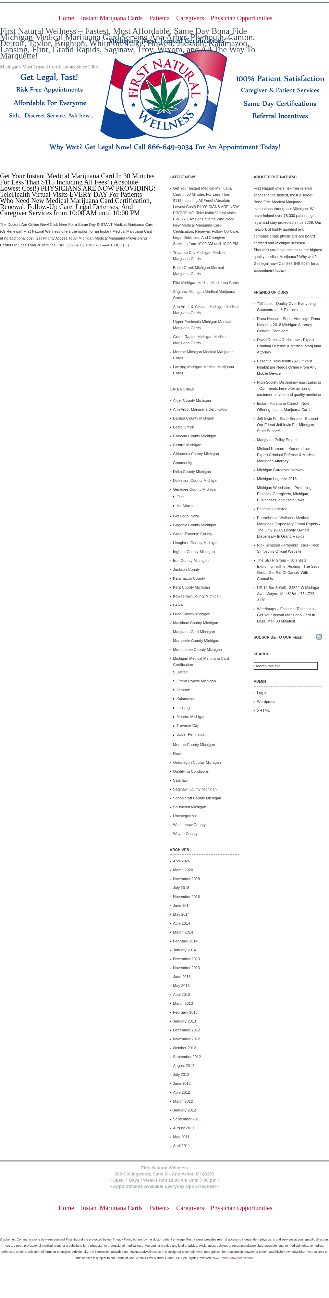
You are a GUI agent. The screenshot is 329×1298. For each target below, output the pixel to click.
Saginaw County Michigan (195, 789)
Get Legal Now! (186, 516)
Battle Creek (183, 427)
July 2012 (181, 1074)
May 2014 (181, 914)
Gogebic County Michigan (194, 525)
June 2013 (182, 977)
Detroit (181, 672)
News (178, 753)
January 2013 (184, 1021)
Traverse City (187, 725)
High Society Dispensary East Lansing (289, 382)
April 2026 (181, 861)
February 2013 (185, 1012)
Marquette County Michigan (196, 641)
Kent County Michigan (191, 587)
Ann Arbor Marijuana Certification (200, 409)
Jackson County (186, 569)
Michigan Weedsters (274, 488)
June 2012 (182, 1083)
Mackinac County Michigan (195, 623)
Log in (262, 693)
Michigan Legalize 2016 (277, 479)
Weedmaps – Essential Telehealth (285, 609)
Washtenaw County (189, 825)
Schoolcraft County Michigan (197, 798)
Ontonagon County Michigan (197, 762)
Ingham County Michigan (194, 552)
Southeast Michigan (189, 807)
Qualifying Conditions (191, 771)
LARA (178, 605)
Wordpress (266, 701)
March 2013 (183, 1003)
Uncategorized (185, 816)
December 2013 (186, 959)
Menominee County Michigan (197, 649)
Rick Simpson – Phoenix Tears (282, 545)
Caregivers (190, 18)
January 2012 (184, 1110)
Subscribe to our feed (278, 637)
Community (182, 463)
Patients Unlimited (272, 509)
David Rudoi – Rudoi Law (278, 340)
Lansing (183, 708)
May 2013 (181, 986)
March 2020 (183, 870)
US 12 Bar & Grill (271, 588)
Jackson (183, 690)
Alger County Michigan (192, 400)
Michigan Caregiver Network (280, 470)
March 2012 (183, 1101)
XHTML (263, 710)
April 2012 (181, 1092)
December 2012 (186, 1030)
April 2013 (181, 994)
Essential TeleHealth (274, 361)
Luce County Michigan (191, 614)
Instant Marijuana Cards (112, 18)
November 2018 (186, 879)
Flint (180, 497)
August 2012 (183, 1066)
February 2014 (185, 941)
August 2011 (183, 1128)
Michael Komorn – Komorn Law (283, 449)
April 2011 (181, 1146)
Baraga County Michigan (193, 418)
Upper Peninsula (190, 734)
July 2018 (181, 888)
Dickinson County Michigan (196, 480)
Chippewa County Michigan (196, 454)
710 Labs (264, 303)
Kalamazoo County (189, 578)
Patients (159, 18)
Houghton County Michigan (196, 543)
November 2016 (186, 897)
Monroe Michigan (190, 717)
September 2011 (187, 1119)
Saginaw (180, 780)
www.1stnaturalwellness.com (232, 1258)
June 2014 (182, 905)
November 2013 (186, 968)
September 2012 (187, 1057)
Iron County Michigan (191, 560)
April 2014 (181, 923)
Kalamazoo (185, 699)
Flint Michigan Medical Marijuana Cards (206, 283)
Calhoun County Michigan (194, 436)
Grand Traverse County (192, 534)
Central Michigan (187, 445)
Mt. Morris (184, 506)
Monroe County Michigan (194, 745)
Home (66, 18)
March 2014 (183, 932)
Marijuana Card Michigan (194, 632)
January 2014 (184, 950)
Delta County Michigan (192, 472)
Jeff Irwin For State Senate (279, 418)
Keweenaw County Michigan (197, 596)
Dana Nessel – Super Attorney (282, 319)
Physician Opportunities (241, 18)
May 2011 (181, 1137)
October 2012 (184, 1048)
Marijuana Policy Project (277, 440)
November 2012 (186, 1039)
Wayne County (185, 834)
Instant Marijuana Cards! (277, 403)
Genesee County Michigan (195, 489)
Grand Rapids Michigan (196, 681)
